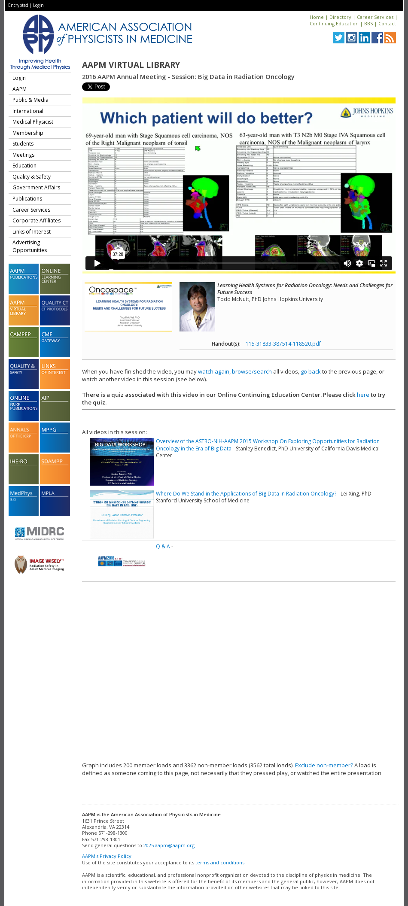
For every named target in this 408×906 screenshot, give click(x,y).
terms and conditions (219, 862)
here (363, 394)
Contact (387, 23)
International (27, 111)
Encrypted (18, 5)
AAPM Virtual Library (131, 64)
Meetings (23, 154)
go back (311, 371)
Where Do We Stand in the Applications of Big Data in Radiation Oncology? (246, 493)
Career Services (375, 17)
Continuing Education (334, 23)
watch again (213, 371)
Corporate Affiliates (36, 220)
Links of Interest (31, 231)
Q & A (163, 546)
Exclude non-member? (324, 765)
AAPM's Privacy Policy (106, 856)
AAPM (19, 89)
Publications (27, 198)
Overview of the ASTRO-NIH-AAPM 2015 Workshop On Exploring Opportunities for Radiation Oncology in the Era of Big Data (268, 445)
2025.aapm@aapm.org (169, 845)
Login (38, 5)
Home (317, 17)
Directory (340, 17)
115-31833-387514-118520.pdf (283, 343)
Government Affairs (36, 187)
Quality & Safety (31, 176)
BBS (368, 23)
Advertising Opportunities (29, 246)
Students (22, 143)
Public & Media (30, 99)
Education (24, 165)
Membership (27, 133)
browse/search (252, 371)
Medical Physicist (32, 121)
